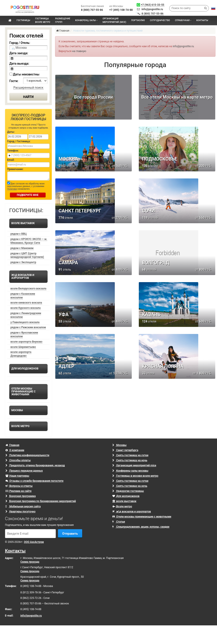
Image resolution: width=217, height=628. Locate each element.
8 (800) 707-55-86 (152, 13)
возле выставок (124, 501)
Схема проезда (29, 561)
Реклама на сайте (19, 491)
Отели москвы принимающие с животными (141, 516)
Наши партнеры (17, 475)
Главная (12, 445)
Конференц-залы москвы (130, 470)
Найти (28, 97)
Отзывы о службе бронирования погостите (34, 480)
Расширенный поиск (28, 87)
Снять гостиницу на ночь (129, 460)
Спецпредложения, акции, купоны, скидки (140, 526)
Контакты (15, 550)
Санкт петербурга (125, 450)
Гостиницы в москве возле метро (135, 475)
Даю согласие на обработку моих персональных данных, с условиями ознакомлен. (26, 186)
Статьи (118, 521)
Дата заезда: (18, 53)
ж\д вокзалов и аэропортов (131, 511)
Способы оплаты (18, 460)
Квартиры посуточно (20, 511)
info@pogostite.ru (152, 9)
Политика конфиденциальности (27, 455)
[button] (213, 8)
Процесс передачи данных (24, 470)
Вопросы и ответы (19, 485)
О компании (15, 450)
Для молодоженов (125, 496)
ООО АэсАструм (34, 542)
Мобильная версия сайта (23, 506)
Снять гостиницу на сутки (130, 455)
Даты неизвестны (24, 74)
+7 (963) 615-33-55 (152, 4)
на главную (79, 51)
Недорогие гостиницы (128, 491)
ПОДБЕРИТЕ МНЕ (28, 195)
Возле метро (122, 506)
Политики (12, 189)
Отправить (70, 533)
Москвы (119, 445)
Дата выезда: (19, 63)
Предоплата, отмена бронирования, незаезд (35, 465)
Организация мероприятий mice (134, 465)
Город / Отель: (19, 43)
